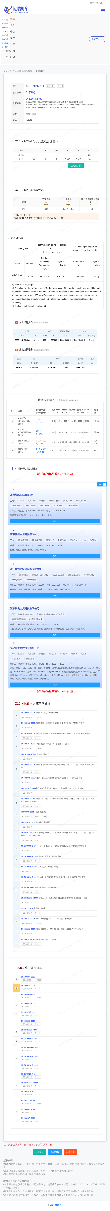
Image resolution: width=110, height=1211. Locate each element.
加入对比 (50, 86)
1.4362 (38, 717)
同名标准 (5, 43)
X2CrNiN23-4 (27, 728)
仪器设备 (10, 25)
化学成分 (5, 24)
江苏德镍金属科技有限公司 (24, 534)
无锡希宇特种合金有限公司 (24, 648)
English (103, 3)
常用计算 (10, 44)
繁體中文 (94, 3)
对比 (102, 484)
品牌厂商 (10, 50)
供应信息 (5, 39)
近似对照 (5, 31)
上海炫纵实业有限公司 (22, 494)
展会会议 (10, 31)
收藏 (60, 86)
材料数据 (10, 18)
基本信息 (5, 20)
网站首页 (7, 71)
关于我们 (11, 57)
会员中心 (98, 39)
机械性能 (5, 27)
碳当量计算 (76, 166)
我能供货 (55, 1152)
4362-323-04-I (40, 817)
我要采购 (40, 1152)
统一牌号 (5, 47)
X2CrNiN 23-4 (27, 717)
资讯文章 (10, 38)
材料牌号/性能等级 (23, 71)
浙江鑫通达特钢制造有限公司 (26, 569)
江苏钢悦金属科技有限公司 (24, 608)
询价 (55, 521)
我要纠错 (70, 1152)
